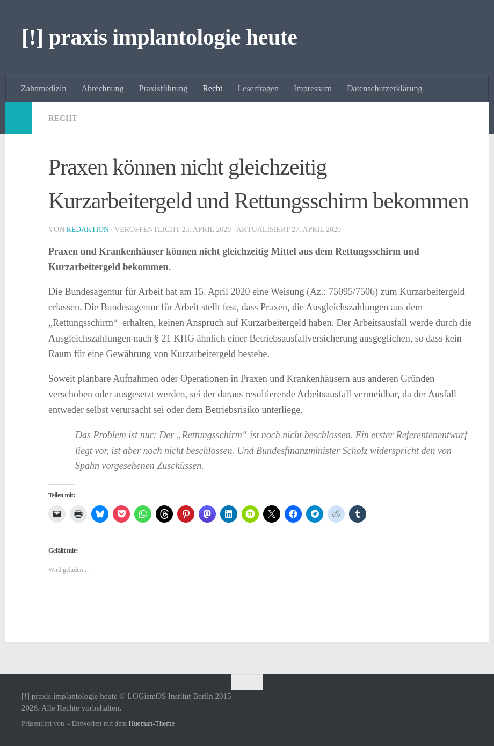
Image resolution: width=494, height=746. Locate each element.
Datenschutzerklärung (384, 88)
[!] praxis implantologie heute (159, 37)
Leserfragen (258, 88)
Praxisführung (163, 88)
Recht (212, 88)
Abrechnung (102, 88)
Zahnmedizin (43, 88)
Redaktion (89, 230)
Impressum (313, 88)
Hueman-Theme (152, 723)
